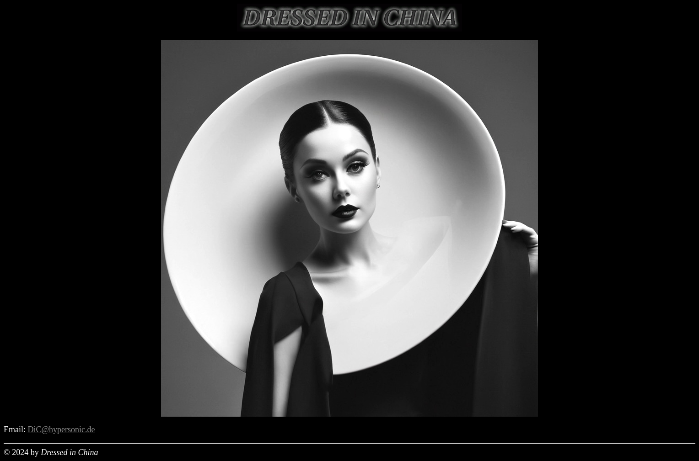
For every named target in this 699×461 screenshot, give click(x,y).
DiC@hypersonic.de (61, 429)
